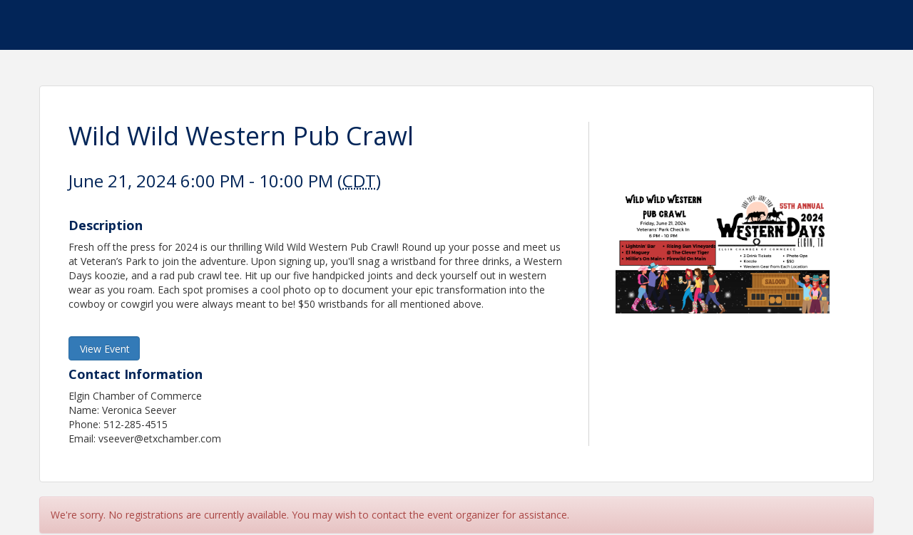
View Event (105, 348)
